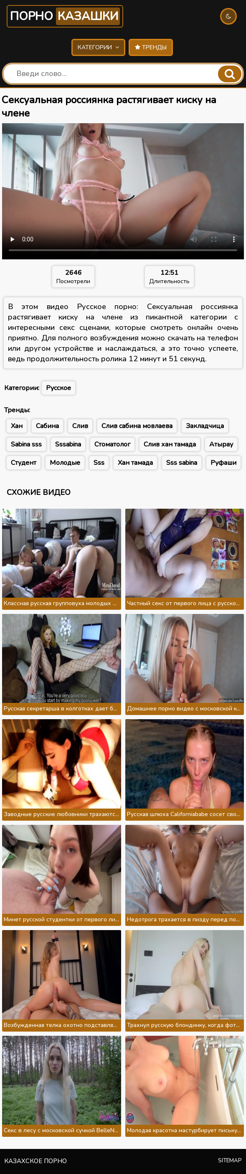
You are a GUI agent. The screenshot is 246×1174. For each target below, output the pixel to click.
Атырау (221, 444)
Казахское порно (35, 1161)
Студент (23, 462)
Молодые (65, 462)
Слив (80, 426)
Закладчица (205, 426)
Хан (17, 426)
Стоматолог (112, 444)
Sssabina (68, 444)
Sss (99, 462)
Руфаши (223, 462)
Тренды (151, 47)
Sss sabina (181, 462)
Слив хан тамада (170, 444)
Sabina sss (26, 444)
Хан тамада (135, 462)
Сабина (47, 426)
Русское (58, 388)
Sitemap (230, 1160)
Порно (65, 16)
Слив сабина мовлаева (136, 426)
